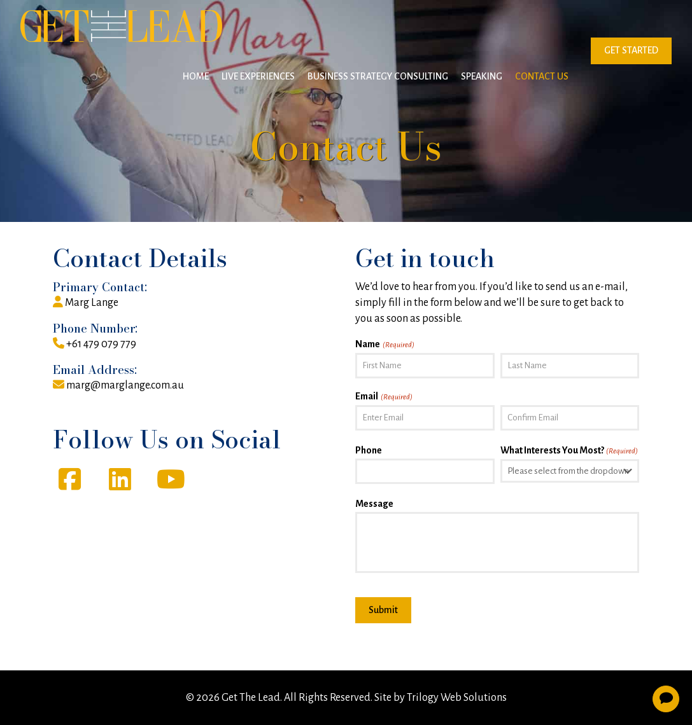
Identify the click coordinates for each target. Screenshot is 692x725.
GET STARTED (631, 50)
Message (374, 504)
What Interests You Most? (569, 451)
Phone (368, 450)
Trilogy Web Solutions (457, 697)
